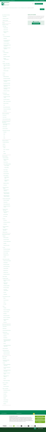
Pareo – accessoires (6, 149)
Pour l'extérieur (6, 214)
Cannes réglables (6, 165)
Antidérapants (6, 262)
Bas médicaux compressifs (6, 130)
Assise (4, 298)
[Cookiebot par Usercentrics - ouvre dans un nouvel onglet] (5, 430)
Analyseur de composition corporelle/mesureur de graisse (7, 340)
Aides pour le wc (6, 272)
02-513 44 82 (4, 415)
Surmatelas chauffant (6, 285)
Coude (4, 61)
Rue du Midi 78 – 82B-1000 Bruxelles (7, 414)
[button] (33, 4)
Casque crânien (6, 27)
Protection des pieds (6, 315)
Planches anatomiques (7, 353)
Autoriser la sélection (40, 423)
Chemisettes (4, 16)
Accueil (3, 7)
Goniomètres (5, 337)
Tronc (3, 34)
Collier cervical (6, 29)
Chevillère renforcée (6, 99)
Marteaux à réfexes (6, 333)
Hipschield (5, 322)
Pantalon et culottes (5, 18)
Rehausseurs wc (6, 270)
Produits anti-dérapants (7, 249)
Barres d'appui (5, 276)
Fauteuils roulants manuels (6, 198)
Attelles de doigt (6, 70)
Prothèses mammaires (5, 140)
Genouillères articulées (7, 83)
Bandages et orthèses (5, 24)
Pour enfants (5, 216)
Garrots (5, 343)
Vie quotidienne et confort (6, 296)
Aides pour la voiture (6, 245)
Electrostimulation (6, 386)
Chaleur (5, 378)
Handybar (5, 243)
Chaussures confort (6, 311)
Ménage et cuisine (23, 7)
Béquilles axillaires (6, 183)
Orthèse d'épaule (6, 52)
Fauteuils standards (6, 200)
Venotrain (5, 132)
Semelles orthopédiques (5, 113)
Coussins (5, 292)
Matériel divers (5, 332)
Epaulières (5, 54)
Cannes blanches (6, 171)
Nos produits (6, 7)
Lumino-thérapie (6, 399)
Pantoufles (5, 313)
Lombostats (5, 38)
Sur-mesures (4, 115)
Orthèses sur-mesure (6, 90)
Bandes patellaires (6, 76)
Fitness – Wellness (5, 382)
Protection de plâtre (6, 264)
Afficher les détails (39, 430)
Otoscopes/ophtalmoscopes (7, 330)
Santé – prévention (5, 388)
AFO (4, 105)
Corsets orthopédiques (7, 36)
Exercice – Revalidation (7, 317)
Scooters (4, 218)
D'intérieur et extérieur (7, 222)
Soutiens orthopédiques (7, 309)
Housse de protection (7, 266)
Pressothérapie (6, 401)
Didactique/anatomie (6, 350)
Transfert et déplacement (7, 241)
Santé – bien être (4, 356)
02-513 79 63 (4, 417)
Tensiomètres (5, 326)
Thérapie (5, 307)
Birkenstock (4, 358)
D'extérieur (5, 224)
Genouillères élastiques (7, 78)
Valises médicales (5, 348)
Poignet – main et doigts (6, 63)
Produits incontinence (7, 274)
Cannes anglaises (6, 175)
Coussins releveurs (6, 239)
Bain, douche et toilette (6, 259)
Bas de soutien (5, 126)
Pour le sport (4, 117)
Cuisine (19, 7)
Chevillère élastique (6, 94)
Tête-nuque (4, 26)
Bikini (4, 151)
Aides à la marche (6, 237)
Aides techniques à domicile (13, 7)
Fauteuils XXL (5, 202)
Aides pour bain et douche (7, 260)
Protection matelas (6, 287)
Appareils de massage (7, 380)
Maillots (3, 22)
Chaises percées (6, 268)
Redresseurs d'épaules (7, 56)
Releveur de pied (6, 103)
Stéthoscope (4, 328)
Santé (3, 306)
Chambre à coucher (5, 278)
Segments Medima (5, 20)
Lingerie (4, 144)
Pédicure (5, 403)
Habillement (5, 294)
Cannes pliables (6, 167)
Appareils (5, 384)
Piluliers (5, 256)
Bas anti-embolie (5, 128)
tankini (4, 147)
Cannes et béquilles (5, 157)
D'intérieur (5, 220)
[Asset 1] (5, 3)
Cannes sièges (6, 169)
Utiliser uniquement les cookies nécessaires (40, 426)
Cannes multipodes (6, 173)
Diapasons (5, 335)
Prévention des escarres (7, 390)
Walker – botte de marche (7, 101)
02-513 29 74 (4, 416)
